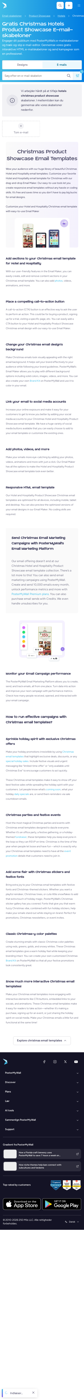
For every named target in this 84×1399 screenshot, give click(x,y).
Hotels (61, 15)
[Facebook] (44, 1061)
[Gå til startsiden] (4, 5)
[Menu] (79, 5)
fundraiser (21, 837)
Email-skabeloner (12, 15)
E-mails (61, 64)
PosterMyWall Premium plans (30, 594)
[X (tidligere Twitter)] (65, 1061)
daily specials (21, 794)
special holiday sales (17, 761)
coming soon (53, 789)
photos (59, 280)
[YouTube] (76, 1061)
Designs (22, 64)
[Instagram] (55, 1061)
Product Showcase (39, 15)
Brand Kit (35, 380)
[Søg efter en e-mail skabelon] (36, 76)
